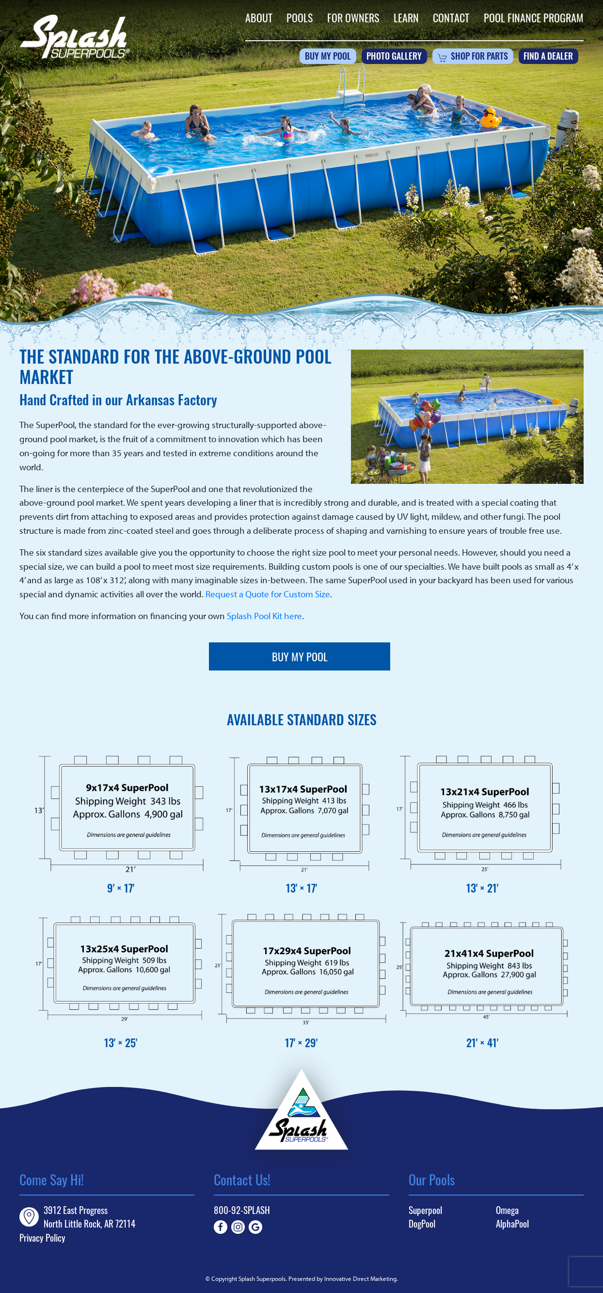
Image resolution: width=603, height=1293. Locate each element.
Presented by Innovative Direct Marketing (342, 1278)
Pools (299, 17)
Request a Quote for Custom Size (268, 594)
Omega (507, 1210)
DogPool (422, 1223)
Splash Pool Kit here (264, 616)
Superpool (425, 1210)
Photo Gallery (394, 57)
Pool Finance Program (534, 17)
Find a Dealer (548, 57)
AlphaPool (512, 1223)
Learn (406, 17)
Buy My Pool (328, 57)
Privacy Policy (42, 1237)
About (258, 17)
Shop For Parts (473, 58)
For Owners (353, 17)
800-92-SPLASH (242, 1210)
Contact (451, 17)
